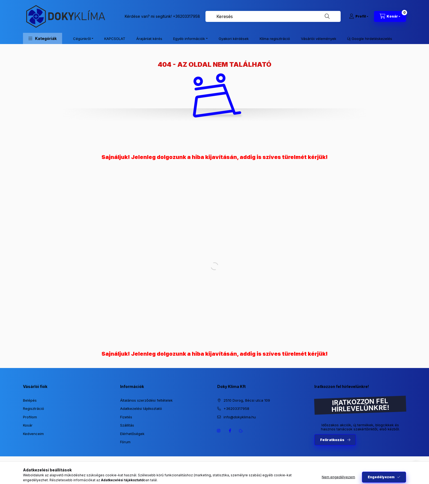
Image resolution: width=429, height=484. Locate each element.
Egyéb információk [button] (189, 38)
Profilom (30, 417)
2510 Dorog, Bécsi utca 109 (247, 400)
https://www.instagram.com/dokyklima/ (218, 430)
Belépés (30, 400)
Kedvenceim (33, 433)
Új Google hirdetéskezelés (369, 38)
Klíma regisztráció (275, 38)
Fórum (125, 442)
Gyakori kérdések (234, 38)
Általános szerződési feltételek (146, 400)
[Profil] (358, 16)
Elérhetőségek (132, 433)
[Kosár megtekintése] (390, 16)
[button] (42, 38)
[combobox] (273, 16)
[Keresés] (327, 16)
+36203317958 (186, 16)
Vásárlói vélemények (318, 38)
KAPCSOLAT (114, 38)
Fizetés (126, 417)
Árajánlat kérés (149, 38)
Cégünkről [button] (82, 38)
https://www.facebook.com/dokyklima (229, 430)
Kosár (28, 425)
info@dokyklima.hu (240, 417)
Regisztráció (33, 408)
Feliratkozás (332, 439)
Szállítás (127, 425)
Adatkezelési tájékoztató (141, 408)
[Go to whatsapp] (416, 468)
